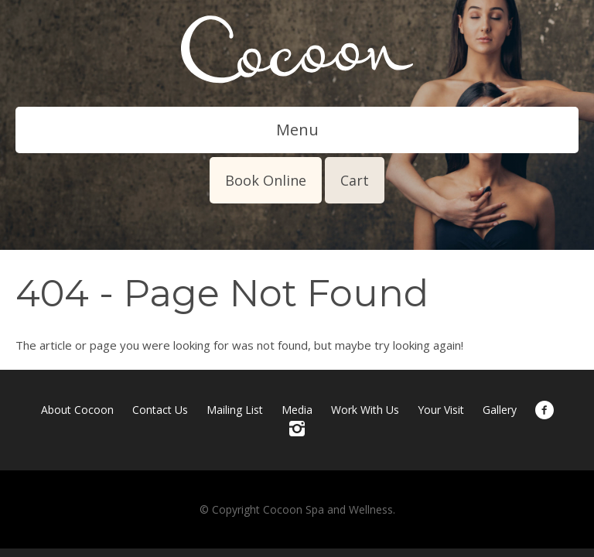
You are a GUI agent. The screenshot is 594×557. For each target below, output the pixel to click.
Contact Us (160, 409)
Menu (297, 129)
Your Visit (441, 409)
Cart (354, 180)
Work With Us (365, 409)
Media (297, 409)
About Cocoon (77, 409)
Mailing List (235, 409)
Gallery (500, 409)
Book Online (265, 180)
